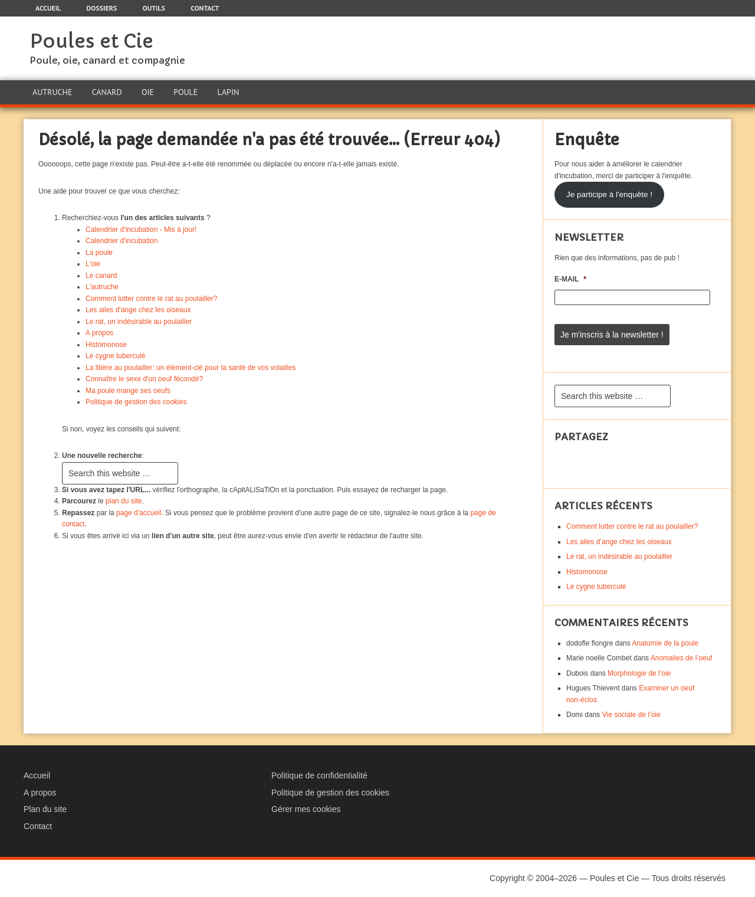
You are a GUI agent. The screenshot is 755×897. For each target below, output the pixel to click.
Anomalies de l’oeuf (682, 658)
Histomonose (106, 345)
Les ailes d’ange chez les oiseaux (619, 542)
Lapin (228, 92)
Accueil (37, 775)
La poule (99, 252)
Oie (148, 92)
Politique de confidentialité (319, 775)
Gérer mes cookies (305, 809)
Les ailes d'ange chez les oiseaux (138, 310)
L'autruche (102, 287)
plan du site (124, 501)
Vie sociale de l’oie (631, 715)
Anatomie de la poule (665, 643)
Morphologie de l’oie (639, 673)
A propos (99, 333)
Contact (38, 826)
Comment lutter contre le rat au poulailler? (151, 298)
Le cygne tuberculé (115, 356)
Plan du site (45, 809)
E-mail (570, 279)
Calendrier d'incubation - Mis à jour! (141, 229)
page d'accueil (138, 513)
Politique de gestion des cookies (136, 402)
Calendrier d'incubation (121, 241)
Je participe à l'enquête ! (609, 194)
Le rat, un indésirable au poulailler (139, 321)
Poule (185, 92)
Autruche (52, 92)
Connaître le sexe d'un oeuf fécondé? (144, 379)
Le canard (101, 275)
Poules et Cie (91, 41)
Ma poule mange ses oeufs (128, 391)
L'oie (93, 264)
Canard (107, 92)
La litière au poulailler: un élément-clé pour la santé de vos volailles (191, 368)
